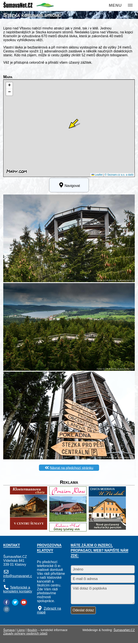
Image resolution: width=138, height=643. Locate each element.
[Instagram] (6, 609)
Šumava (9, 630)
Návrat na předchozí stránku (71, 468)
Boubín (32, 630)
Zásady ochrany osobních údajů (25, 633)
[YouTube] (24, 602)
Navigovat (69, 185)
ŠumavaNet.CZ (124, 630)
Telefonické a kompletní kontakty (17, 589)
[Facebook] (6, 602)
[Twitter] (15, 602)
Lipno (21, 630)
